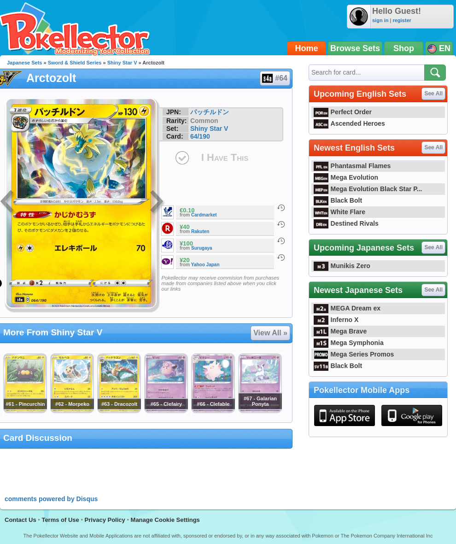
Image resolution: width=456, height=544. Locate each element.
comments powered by (51, 499)
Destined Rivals (346, 223)
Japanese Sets (24, 62)
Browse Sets (355, 48)
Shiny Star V (122, 62)
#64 (274, 78)
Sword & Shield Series (75, 62)
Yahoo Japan (205, 264)
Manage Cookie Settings (165, 519)
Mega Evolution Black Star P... (368, 189)
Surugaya (201, 248)
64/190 (200, 136)
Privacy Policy (105, 519)
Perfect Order (343, 112)
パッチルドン (209, 112)
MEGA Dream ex (347, 308)
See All (433, 93)
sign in (380, 20)
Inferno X (336, 319)
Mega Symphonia (349, 342)
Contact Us (20, 519)
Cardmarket (204, 214)
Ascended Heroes (349, 123)
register (401, 20)
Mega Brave (340, 331)
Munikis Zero (342, 265)
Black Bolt (338, 200)
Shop (403, 48)
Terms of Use (60, 519)
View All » (270, 333)
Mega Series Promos (354, 354)
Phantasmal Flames (352, 166)
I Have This (224, 157)
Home (306, 48)
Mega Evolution (346, 177)
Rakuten (200, 231)
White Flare (339, 212)
